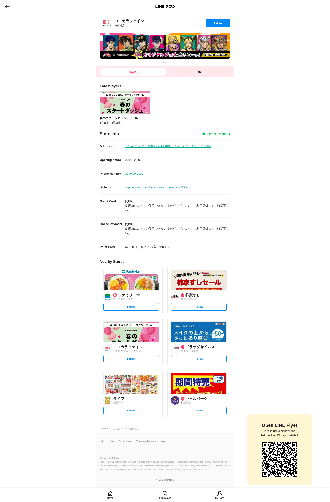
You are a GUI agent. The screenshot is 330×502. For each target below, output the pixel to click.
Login (163, 441)
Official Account (217, 134)
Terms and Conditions (146, 441)
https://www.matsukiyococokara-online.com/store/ (157, 187)
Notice (103, 441)
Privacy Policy (125, 441)
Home (110, 498)
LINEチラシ (165, 6)
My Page (219, 498)
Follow (218, 24)
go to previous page (7, 6)
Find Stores (165, 498)
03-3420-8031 (134, 173)
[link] (106, 23)
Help (112, 441)
